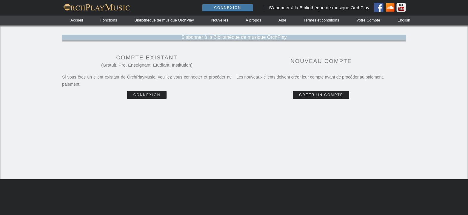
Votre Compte (368, 20)
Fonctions (108, 20)
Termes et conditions (321, 20)
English (404, 20)
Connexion (227, 8)
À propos (253, 20)
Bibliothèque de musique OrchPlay (164, 20)
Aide (282, 20)
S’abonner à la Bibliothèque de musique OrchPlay (319, 7)
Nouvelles (219, 20)
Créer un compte (321, 95)
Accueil (76, 20)
